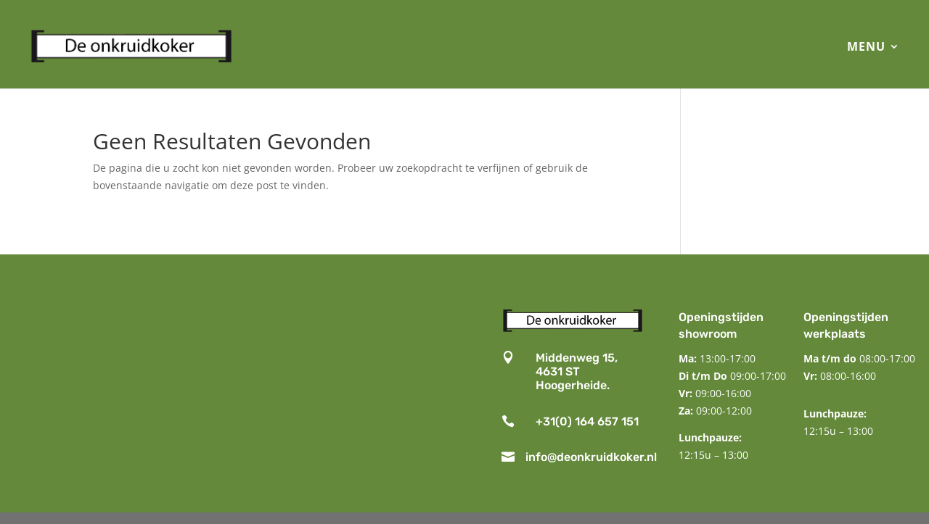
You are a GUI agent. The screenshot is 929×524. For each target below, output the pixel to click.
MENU (866, 46)
